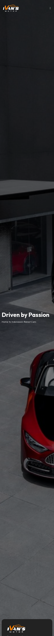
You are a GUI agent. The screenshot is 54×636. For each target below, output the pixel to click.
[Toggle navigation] (50, 9)
